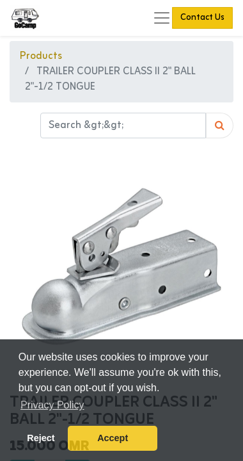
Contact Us (202, 17)
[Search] (220, 125)
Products (41, 56)
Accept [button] (112, 438)
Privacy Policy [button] (52, 405)
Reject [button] (40, 438)
